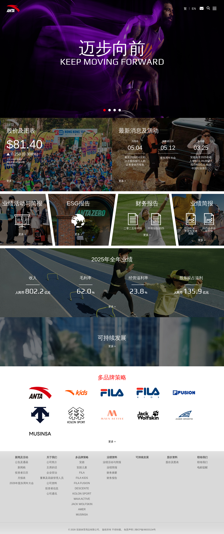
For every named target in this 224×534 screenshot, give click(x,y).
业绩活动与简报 (22, 221)
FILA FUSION (82, 483)
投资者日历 (168, 141)
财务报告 (112, 478)
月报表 (135, 141)
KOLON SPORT (81, 493)
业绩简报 (112, 467)
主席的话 (52, 467)
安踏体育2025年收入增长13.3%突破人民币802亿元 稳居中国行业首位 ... (200, 163)
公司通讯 (52, 493)
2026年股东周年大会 (21, 483)
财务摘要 (112, 472)
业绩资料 (112, 457)
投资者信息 (51, 488)
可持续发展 (142, 457)
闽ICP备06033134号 (145, 529)
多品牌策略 (81, 457)
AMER (82, 509)
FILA (82, 472)
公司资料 (52, 483)
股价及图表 (172, 462)
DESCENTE (82, 488)
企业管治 (52, 472)
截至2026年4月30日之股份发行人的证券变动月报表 (134, 161)
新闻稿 (201, 141)
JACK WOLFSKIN (81, 504)
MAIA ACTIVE (82, 498)
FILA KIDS (82, 478)
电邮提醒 (202, 467)
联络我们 (202, 457)
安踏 (81, 462)
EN (194, 8)
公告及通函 (21, 462)
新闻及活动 (21, 457)
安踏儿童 (82, 467)
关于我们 (52, 457)
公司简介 (52, 462)
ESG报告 (78, 221)
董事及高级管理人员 (52, 478)
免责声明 (128, 529)
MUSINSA (82, 514)
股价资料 (172, 457)
